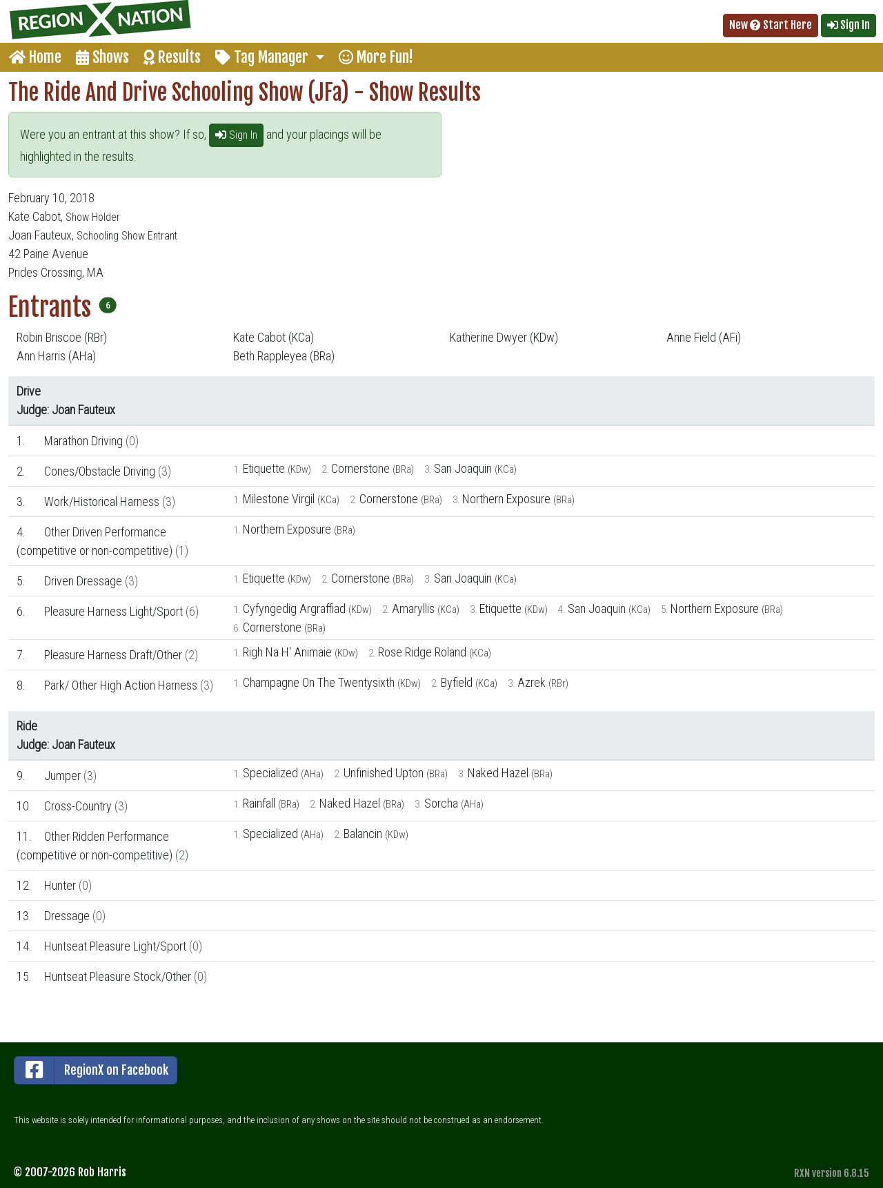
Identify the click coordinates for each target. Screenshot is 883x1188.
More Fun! (376, 57)
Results (172, 57)
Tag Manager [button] (263, 57)
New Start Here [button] (770, 25)
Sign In (236, 135)
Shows (102, 57)
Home (35, 57)
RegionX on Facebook (91, 1070)
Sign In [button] (848, 25)
